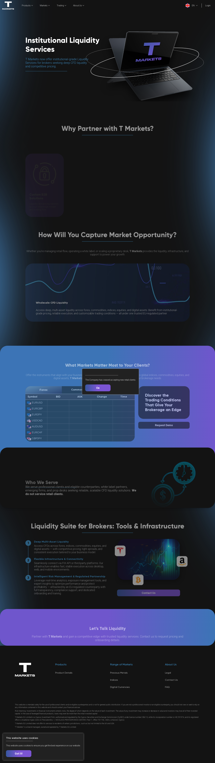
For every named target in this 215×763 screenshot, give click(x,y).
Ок (98, 387)
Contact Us (171, 679)
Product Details (63, 672)
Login (208, 5)
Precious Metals (119, 672)
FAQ (167, 687)
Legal (168, 672)
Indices (114, 679)
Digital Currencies (120, 687)
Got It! (19, 753)
